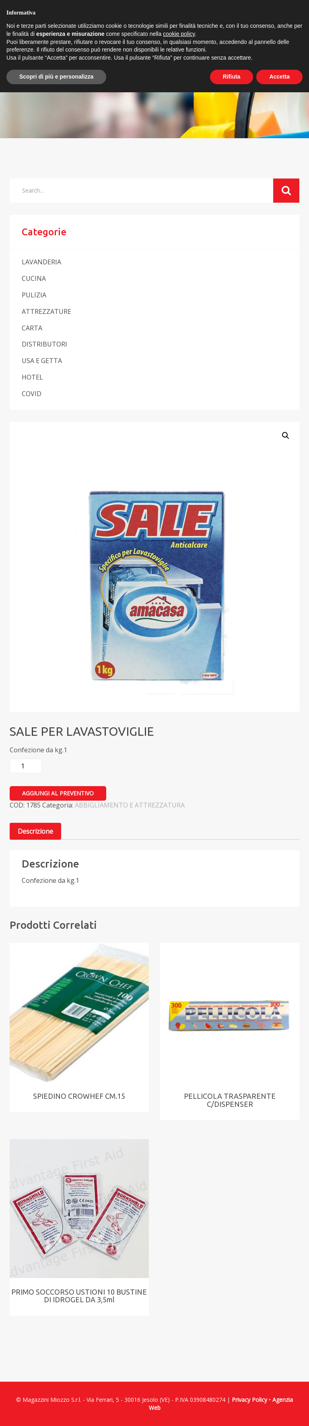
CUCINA (34, 278)
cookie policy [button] (179, 34)
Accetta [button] (279, 76)
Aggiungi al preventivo (58, 793)
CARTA (32, 328)
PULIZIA (34, 295)
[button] (285, 435)
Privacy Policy (249, 1399)
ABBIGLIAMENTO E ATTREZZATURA (130, 805)
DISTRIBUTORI (44, 344)
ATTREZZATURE (46, 311)
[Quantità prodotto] (26, 766)
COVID (31, 393)
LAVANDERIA (41, 261)
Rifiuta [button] (232, 76)
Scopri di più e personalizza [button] (56, 76)
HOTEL (32, 377)
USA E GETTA (42, 360)
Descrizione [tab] (35, 831)
